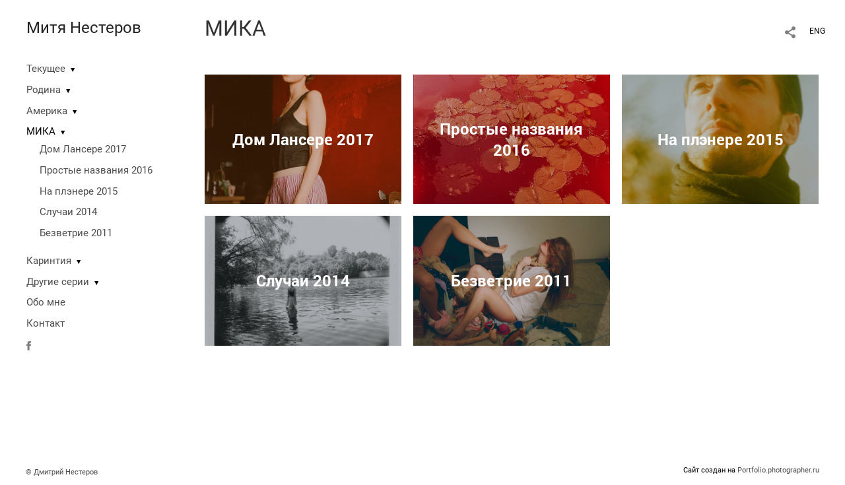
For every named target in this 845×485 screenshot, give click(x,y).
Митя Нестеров (83, 27)
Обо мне (45, 302)
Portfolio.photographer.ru (778, 470)
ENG (817, 31)
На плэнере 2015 (79, 191)
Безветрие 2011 (76, 233)
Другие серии (57, 282)
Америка (46, 111)
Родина (43, 90)
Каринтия (48, 261)
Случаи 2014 (68, 212)
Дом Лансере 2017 (83, 149)
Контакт (45, 323)
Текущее (45, 69)
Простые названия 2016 (96, 170)
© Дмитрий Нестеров (63, 472)
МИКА (40, 131)
